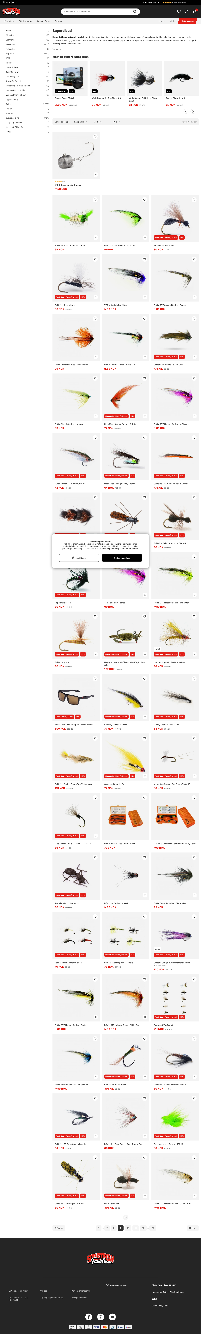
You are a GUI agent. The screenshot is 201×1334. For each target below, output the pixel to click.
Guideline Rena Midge (65, 305)
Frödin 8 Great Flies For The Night (119, 843)
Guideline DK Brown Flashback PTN (170, 1084)
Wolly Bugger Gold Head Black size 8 (143, 99)
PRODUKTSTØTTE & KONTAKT (18, 1298)
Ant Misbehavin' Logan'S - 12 (68, 903)
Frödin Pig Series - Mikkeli (116, 903)
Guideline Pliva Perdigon (115, 1084)
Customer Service (118, 1285)
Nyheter (161, 21)
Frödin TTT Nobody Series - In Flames (171, 424)
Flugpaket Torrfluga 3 (164, 1025)
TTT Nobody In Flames (114, 603)
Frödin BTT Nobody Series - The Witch (171, 603)
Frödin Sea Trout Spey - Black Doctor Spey (124, 1144)
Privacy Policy (110, 548)
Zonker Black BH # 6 (175, 98)
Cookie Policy (131, 548)
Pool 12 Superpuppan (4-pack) (118, 962)
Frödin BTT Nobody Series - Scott (70, 1025)
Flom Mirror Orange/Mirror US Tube (120, 424)
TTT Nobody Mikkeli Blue (115, 305)
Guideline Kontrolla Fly (114, 784)
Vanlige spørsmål (79, 1297)
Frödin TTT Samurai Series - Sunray (170, 305)
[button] (178, 2)
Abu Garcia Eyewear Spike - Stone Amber (74, 724)
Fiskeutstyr (9, 21)
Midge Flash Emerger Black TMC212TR (73, 843)
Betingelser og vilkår (18, 1291)
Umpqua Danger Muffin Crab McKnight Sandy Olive (125, 663)
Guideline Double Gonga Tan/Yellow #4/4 (73, 784)
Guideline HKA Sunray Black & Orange (171, 483)
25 (153, 1228)
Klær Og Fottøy (43, 21)
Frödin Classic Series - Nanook (69, 424)
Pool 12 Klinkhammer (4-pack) (68, 962)
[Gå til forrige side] (58, 1228)
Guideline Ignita (62, 662)
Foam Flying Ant (111, 1203)
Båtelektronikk (25, 21)
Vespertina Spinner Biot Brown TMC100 (172, 784)
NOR (12, 2)
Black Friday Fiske (160, 1305)
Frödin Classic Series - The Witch (119, 245)
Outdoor (58, 21)
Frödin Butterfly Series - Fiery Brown (71, 364)
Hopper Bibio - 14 (63, 603)
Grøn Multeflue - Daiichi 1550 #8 (168, 1144)
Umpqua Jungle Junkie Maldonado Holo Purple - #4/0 (172, 964)
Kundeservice (149, 2)
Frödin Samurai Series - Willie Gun (119, 364)
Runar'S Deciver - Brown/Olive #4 (70, 483)
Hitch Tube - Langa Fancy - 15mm (120, 483)
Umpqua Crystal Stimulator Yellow (169, 662)
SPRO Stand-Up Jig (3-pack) (68, 185)
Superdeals (187, 21)
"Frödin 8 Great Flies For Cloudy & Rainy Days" (175, 843)
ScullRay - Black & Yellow (115, 724)
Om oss (43, 1291)
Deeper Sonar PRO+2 (64, 98)
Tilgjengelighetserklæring (51, 1297)
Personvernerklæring (80, 1291)
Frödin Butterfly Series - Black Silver (170, 903)
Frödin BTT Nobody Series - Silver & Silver (173, 1203)
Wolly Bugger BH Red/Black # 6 (106, 98)
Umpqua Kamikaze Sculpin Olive (168, 364)
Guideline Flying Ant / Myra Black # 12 (171, 543)
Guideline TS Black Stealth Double (70, 1144)
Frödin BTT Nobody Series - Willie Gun (121, 1025)
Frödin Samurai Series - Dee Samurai (71, 1084)
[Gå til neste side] (193, 1228)
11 (136, 1228)
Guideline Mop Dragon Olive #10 (69, 1203)
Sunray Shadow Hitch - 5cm (167, 724)
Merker (173, 21)
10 (128, 1228)
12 (143, 1228)
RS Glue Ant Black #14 (164, 245)
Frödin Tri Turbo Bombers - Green (70, 245)
